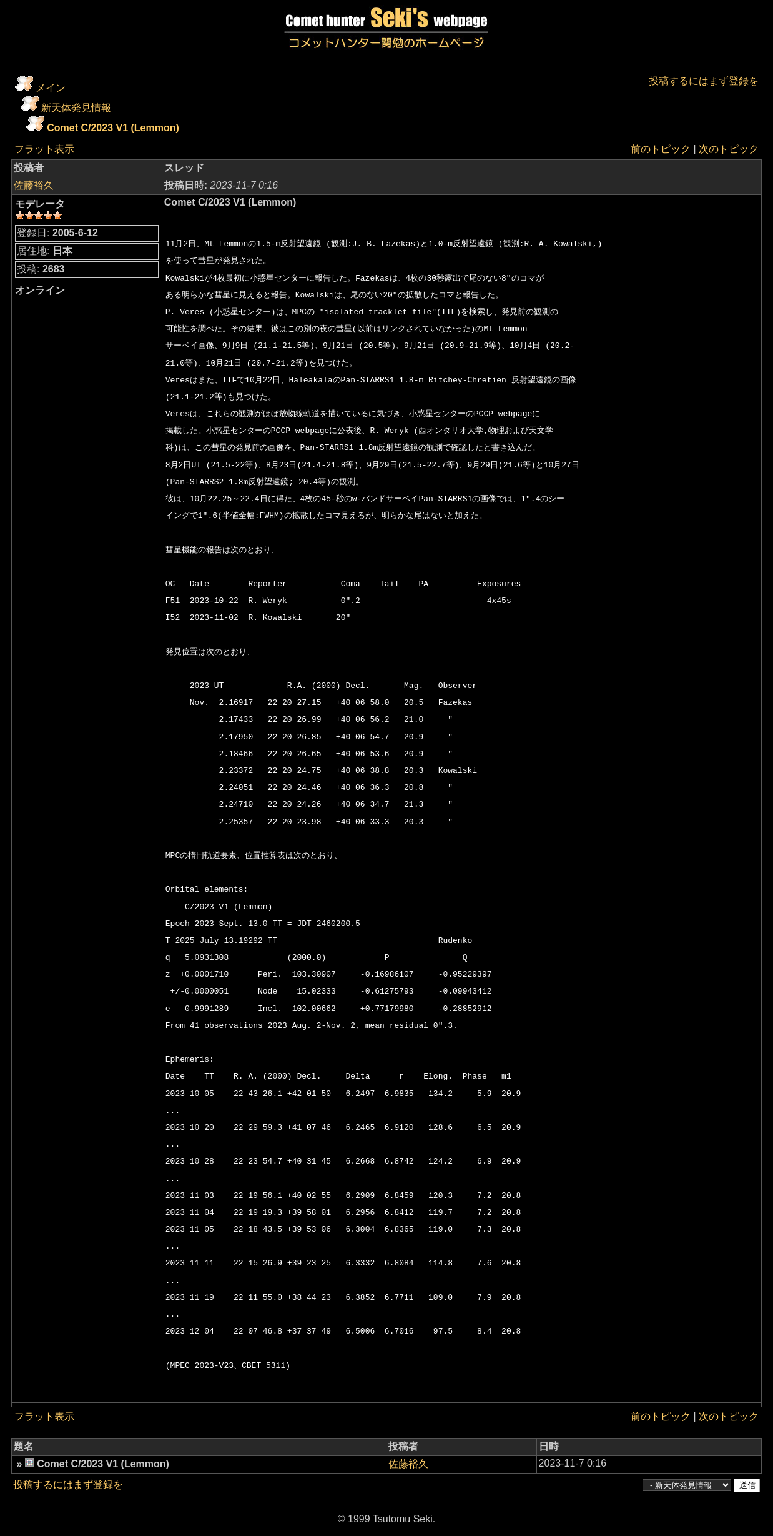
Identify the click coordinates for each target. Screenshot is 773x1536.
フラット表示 (44, 149)
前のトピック (661, 149)
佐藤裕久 (34, 185)
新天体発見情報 (76, 107)
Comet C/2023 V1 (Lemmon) (113, 127)
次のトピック (729, 149)
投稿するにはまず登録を (704, 81)
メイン (51, 87)
